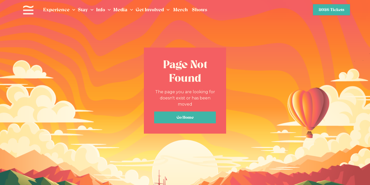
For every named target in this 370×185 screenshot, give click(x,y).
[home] (28, 10)
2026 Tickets (331, 10)
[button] (59, 10)
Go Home (185, 117)
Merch (180, 10)
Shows (199, 10)
